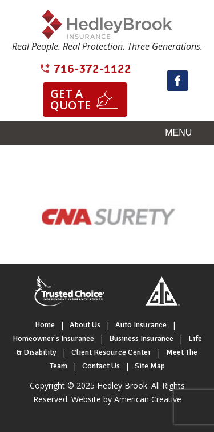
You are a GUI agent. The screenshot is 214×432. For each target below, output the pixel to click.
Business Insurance (141, 338)
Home (45, 325)
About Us (85, 325)
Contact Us (101, 366)
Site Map (150, 366)
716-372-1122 (92, 68)
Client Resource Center (111, 352)
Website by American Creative (126, 399)
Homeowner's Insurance (53, 338)
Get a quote (70, 99)
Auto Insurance (141, 325)
